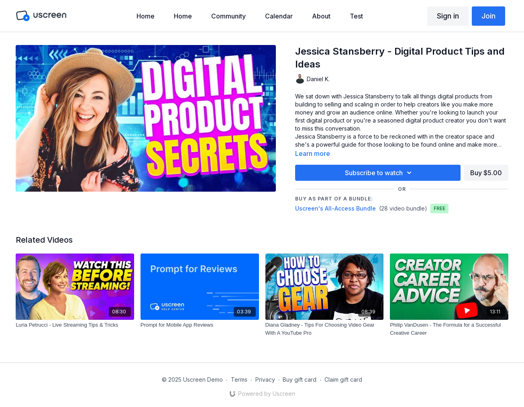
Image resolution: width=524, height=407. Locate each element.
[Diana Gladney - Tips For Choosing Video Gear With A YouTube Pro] (324, 329)
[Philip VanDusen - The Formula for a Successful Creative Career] (449, 329)
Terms (239, 379)
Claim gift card (343, 379)
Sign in (448, 16)
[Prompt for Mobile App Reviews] (200, 325)
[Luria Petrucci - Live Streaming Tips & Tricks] (75, 325)
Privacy (265, 379)
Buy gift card (299, 379)
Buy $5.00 (486, 173)
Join (488, 16)
